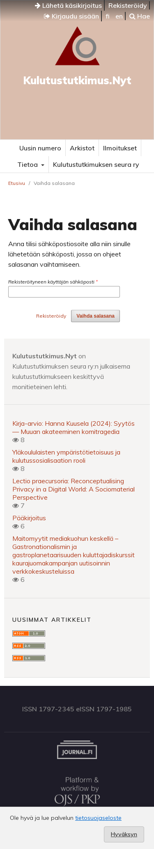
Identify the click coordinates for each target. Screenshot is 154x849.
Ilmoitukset (120, 148)
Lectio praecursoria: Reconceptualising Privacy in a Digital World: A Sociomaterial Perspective (73, 489)
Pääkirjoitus (29, 518)
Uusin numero (40, 148)
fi (108, 16)
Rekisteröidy (127, 5)
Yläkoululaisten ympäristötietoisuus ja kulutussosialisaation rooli (66, 456)
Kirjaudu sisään (71, 16)
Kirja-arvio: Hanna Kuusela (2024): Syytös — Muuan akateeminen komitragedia (73, 427)
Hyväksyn (124, 834)
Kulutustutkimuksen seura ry (96, 164)
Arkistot (82, 148)
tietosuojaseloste (98, 817)
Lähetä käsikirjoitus (68, 5)
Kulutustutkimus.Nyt (77, 80)
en (119, 16)
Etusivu (16, 183)
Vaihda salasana (95, 316)
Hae (139, 16)
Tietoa (28, 164)
